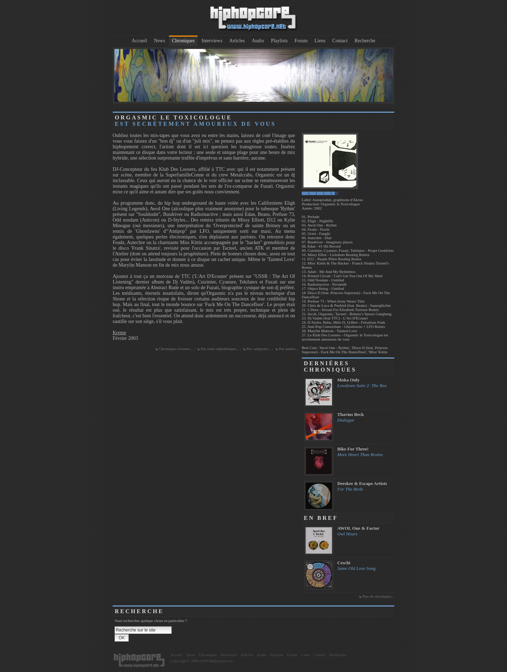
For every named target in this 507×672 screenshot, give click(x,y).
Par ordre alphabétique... (220, 349)
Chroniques (183, 40)
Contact (340, 40)
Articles (237, 40)
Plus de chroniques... (378, 596)
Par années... (289, 349)
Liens (319, 40)
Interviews (212, 40)
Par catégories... (258, 349)
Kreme (119, 332)
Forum (300, 40)
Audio (258, 40)
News (159, 40)
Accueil (139, 40)
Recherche (365, 40)
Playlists (279, 40)
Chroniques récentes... (176, 349)
